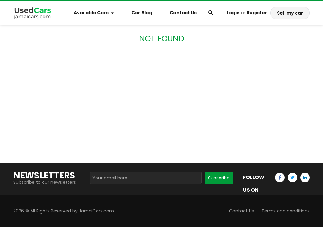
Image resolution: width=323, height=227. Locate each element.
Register (257, 12)
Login (233, 12)
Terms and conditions (285, 211)
